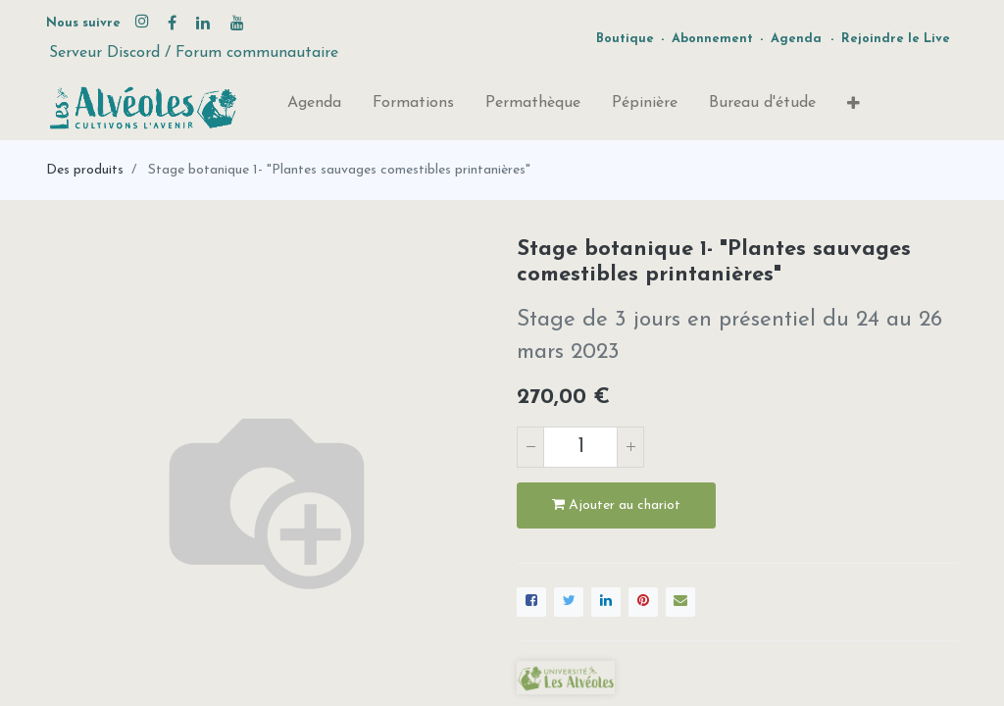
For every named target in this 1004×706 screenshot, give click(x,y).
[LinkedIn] (606, 602)
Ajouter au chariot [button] (616, 505)
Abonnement (712, 38)
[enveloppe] (680, 602)
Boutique (625, 38)
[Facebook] (531, 602)
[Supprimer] (530, 447)
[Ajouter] (630, 447)
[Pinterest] (643, 602)
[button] (853, 108)
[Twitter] (568, 602)
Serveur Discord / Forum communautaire (193, 53)
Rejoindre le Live (895, 38)
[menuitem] (314, 107)
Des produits (85, 170)
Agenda (796, 38)
